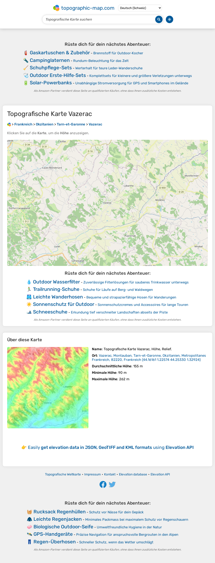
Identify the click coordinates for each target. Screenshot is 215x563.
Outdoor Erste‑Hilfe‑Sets (58, 75)
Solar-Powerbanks (51, 82)
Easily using (111, 447)
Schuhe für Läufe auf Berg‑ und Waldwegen (118, 290)
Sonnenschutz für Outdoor (63, 304)
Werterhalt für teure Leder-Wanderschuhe (108, 68)
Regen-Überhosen (54, 542)
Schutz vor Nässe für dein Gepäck (116, 512)
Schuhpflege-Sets (51, 67)
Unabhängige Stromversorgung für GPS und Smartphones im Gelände (131, 83)
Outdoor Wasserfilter (56, 282)
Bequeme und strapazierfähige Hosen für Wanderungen (131, 297)
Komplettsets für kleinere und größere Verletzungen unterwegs (140, 76)
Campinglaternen (50, 60)
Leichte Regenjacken (57, 519)
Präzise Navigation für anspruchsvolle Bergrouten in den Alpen (127, 535)
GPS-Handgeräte (53, 534)
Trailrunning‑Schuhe (56, 289)
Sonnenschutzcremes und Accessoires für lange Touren (143, 305)
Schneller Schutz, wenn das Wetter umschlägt (116, 542)
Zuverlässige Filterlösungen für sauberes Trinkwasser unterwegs (136, 282)
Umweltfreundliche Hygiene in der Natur (129, 527)
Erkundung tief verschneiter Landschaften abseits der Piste (119, 312)
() (149, 357)
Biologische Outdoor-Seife (63, 527)
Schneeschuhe (50, 312)
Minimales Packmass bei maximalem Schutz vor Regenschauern (136, 519)
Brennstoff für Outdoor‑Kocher (118, 53)
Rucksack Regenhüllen (59, 511)
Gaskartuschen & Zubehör (60, 52)
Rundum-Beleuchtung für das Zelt (101, 61)
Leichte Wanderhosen (58, 297)
